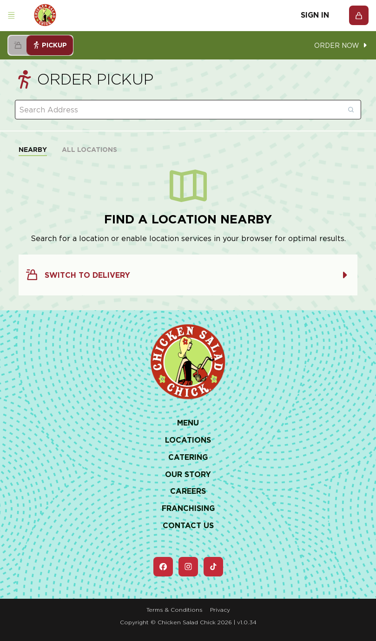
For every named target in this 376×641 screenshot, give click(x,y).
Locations (188, 440)
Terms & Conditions (174, 609)
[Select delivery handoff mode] (17, 45)
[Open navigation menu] (11, 16)
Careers (188, 491)
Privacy (220, 609)
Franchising (188, 508)
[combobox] (188, 109)
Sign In (315, 15)
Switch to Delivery (188, 275)
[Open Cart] (359, 15)
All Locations (89, 149)
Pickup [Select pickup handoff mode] (50, 45)
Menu (188, 423)
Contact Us (188, 525)
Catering (188, 457)
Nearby (33, 149)
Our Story (188, 474)
